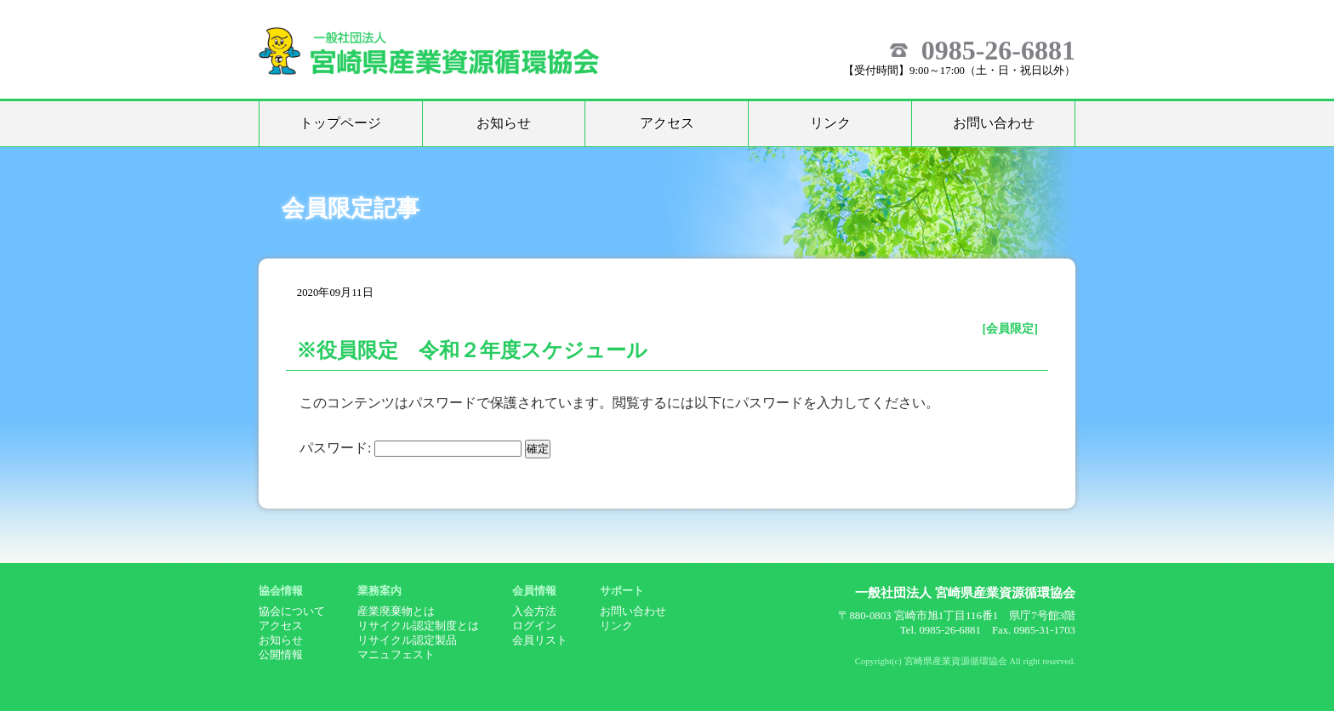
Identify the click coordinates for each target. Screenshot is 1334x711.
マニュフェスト (396, 655)
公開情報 (281, 655)
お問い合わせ (994, 123)
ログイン (534, 626)
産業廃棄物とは (396, 611)
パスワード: (410, 448)
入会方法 (534, 611)
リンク (830, 123)
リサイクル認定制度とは (418, 626)
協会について (292, 611)
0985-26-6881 (998, 50)
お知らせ (503, 123)
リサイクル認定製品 (407, 640)
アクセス (667, 123)
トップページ (340, 123)
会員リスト (539, 640)
